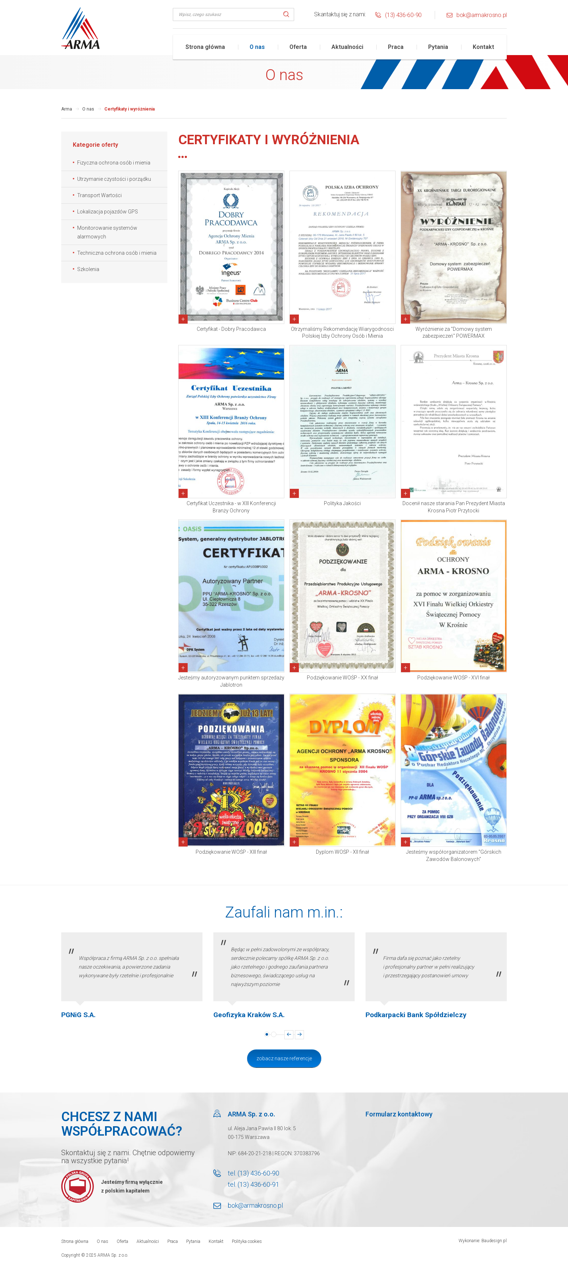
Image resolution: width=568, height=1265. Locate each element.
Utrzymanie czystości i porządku (114, 179)
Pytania (438, 46)
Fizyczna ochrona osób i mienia (113, 163)
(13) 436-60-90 (403, 15)
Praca (396, 46)
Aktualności (347, 46)
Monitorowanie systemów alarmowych (107, 232)
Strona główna (205, 46)
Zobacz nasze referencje (284, 1058)
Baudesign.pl (494, 1240)
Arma (66, 109)
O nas (257, 46)
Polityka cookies (247, 1241)
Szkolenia (88, 269)
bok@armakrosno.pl (481, 15)
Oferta (298, 46)
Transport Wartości (99, 195)
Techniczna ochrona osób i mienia (116, 253)
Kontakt (483, 46)
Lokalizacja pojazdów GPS (107, 212)
